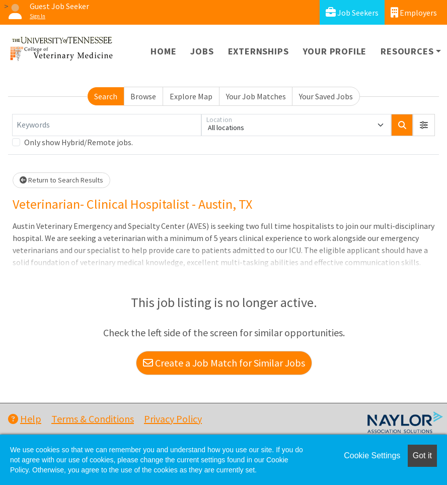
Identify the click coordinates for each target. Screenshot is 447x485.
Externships (258, 51)
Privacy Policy (173, 418)
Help (24, 418)
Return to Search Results (61, 180)
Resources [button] (407, 51)
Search (105, 96)
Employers (414, 12)
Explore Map (191, 96)
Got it (422, 455)
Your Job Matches (256, 96)
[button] (424, 125)
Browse (143, 96)
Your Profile (335, 51)
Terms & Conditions (92, 418)
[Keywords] (106, 125)
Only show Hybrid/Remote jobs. (78, 142)
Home (163, 51)
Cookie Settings (372, 455)
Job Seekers (352, 12)
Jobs (201, 51)
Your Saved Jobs (326, 96)
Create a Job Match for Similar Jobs (224, 362)
